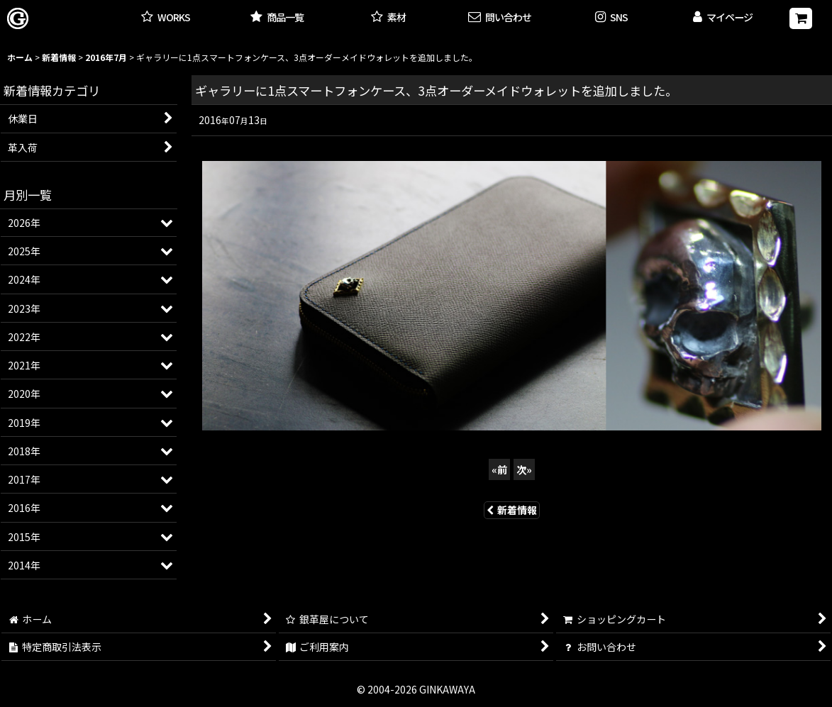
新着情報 (512, 510)
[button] (611, 18)
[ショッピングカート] (800, 18)
